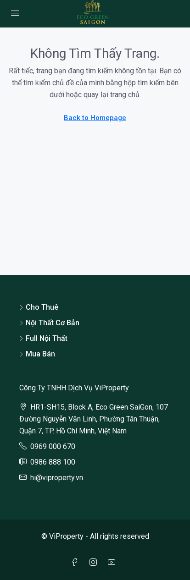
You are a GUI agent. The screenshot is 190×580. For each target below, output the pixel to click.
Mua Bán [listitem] (37, 354)
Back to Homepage (95, 118)
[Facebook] (76, 562)
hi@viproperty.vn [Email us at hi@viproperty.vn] (56, 477)
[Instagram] (95, 562)
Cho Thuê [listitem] (38, 307)
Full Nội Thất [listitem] (43, 338)
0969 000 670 (52, 446)
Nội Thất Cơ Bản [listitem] (49, 322)
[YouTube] (113, 562)
